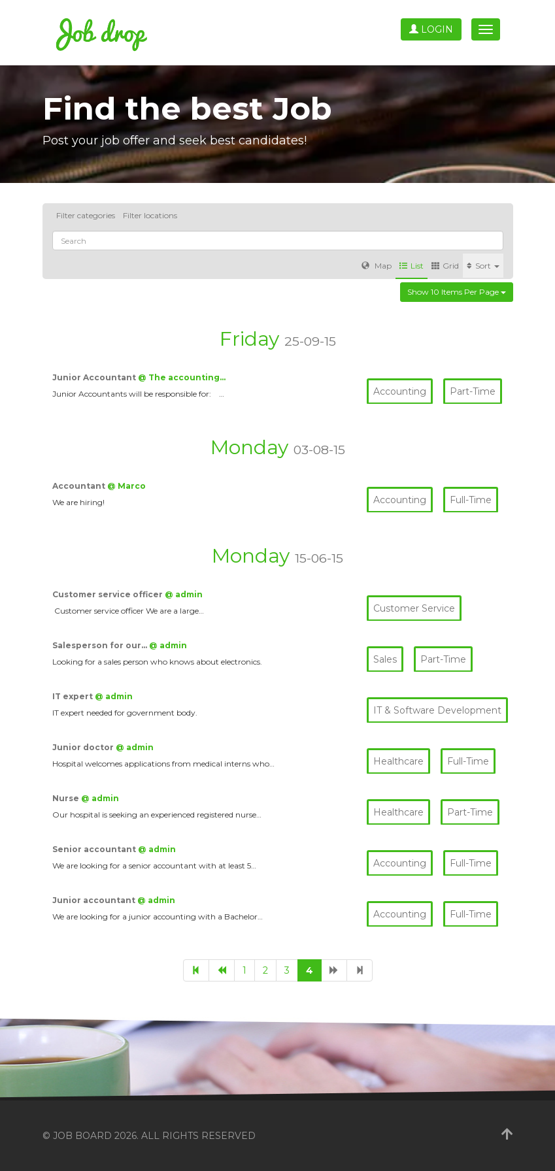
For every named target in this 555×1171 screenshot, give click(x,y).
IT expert (73, 696)
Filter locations (150, 215)
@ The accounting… (182, 377)
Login (431, 29)
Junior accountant (94, 900)
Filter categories (85, 215)
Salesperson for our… (100, 645)
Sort (483, 266)
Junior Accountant (95, 377)
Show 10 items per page (456, 292)
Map (377, 266)
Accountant (79, 486)
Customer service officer (108, 594)
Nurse (66, 798)
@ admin (184, 594)
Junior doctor (84, 747)
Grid (445, 266)
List (411, 266)
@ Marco (126, 486)
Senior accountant (95, 849)
